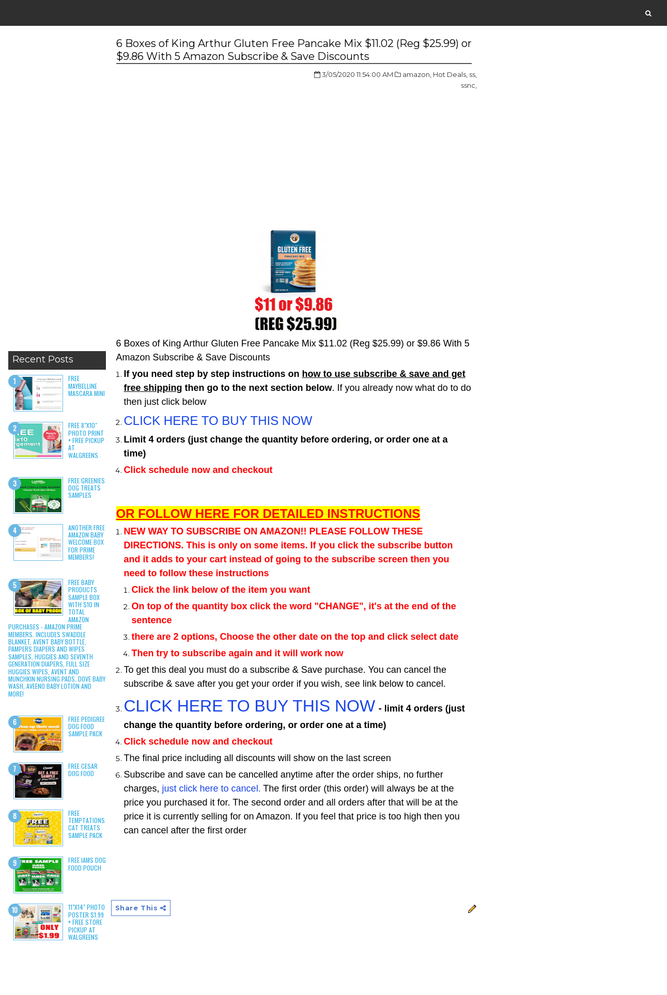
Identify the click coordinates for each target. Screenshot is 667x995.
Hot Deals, (450, 74)
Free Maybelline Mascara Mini (86, 386)
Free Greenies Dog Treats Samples (86, 488)
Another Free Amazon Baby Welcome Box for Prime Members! (86, 542)
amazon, (416, 74)
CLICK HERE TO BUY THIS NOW (218, 421)
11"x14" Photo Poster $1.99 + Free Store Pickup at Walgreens (86, 922)
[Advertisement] (57, 191)
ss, (473, 74)
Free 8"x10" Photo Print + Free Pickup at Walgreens (86, 440)
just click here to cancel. (211, 788)
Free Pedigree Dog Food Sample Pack (86, 726)
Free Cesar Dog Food (83, 770)
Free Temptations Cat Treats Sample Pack (86, 824)
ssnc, (469, 85)
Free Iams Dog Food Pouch (87, 864)
